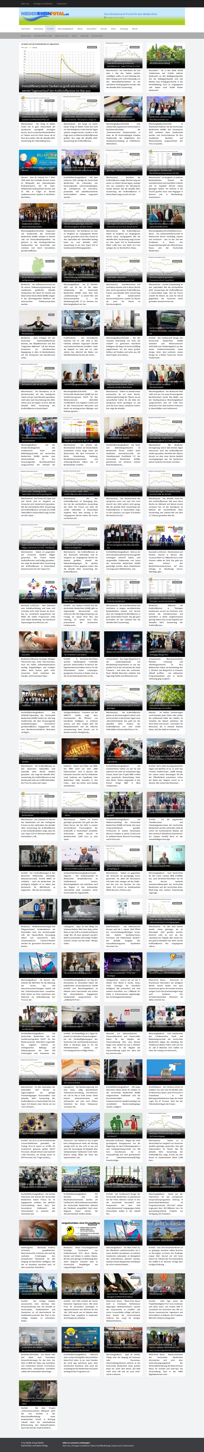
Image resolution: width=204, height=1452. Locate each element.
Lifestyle (84, 35)
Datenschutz (128, 1445)
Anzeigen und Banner (43, 4)
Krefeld (50, 28)
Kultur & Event (62, 35)
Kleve (113, 28)
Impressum (62, 4)
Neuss (80, 28)
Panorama (26, 35)
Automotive (97, 35)
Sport (74, 35)
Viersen (104, 28)
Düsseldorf (91, 28)
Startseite (25, 28)
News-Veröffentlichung (100, 1445)
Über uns (25, 4)
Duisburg (124, 28)
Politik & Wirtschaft (43, 35)
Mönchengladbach (65, 28)
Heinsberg (38, 28)
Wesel (134, 28)
